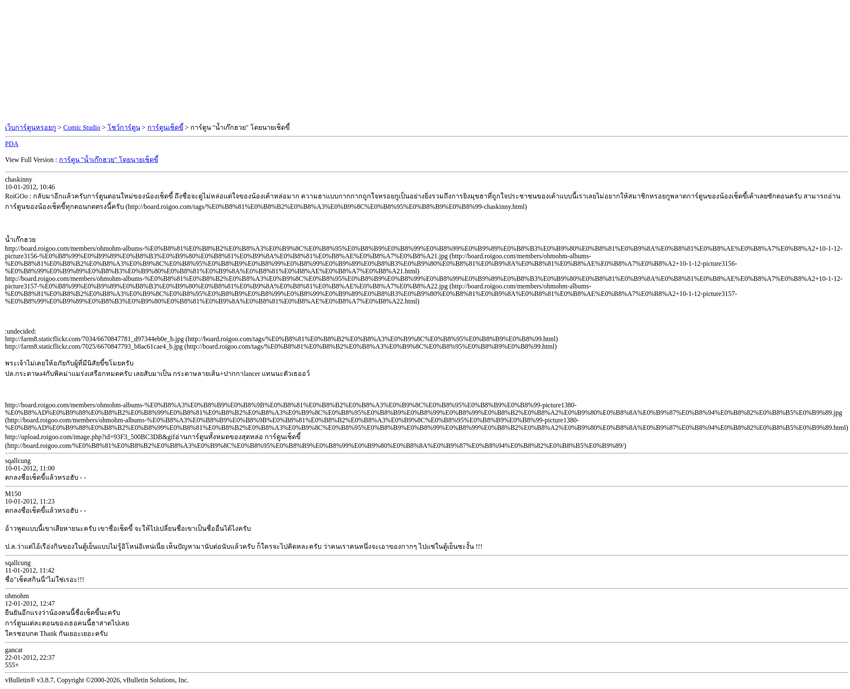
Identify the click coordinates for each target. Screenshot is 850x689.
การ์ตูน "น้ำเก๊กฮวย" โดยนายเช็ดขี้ (108, 159)
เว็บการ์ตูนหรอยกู (30, 127)
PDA (11, 143)
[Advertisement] (425, 62)
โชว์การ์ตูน (124, 127)
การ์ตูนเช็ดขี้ (165, 127)
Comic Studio (81, 127)
